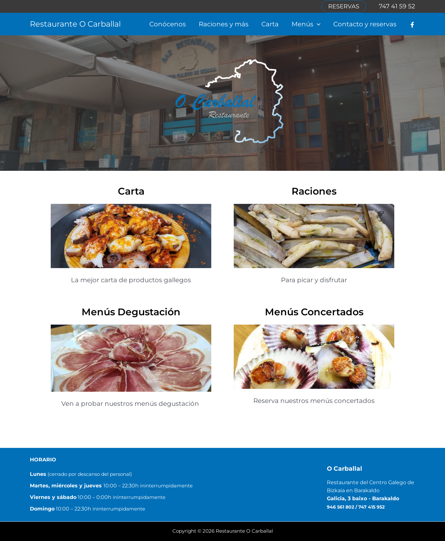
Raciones (314, 191)
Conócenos (167, 24)
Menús (306, 24)
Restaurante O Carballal (75, 24)
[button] (343, 6)
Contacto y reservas (365, 24)
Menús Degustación (131, 312)
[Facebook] (412, 25)
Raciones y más (224, 24)
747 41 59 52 (397, 6)
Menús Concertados (314, 312)
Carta (270, 24)
